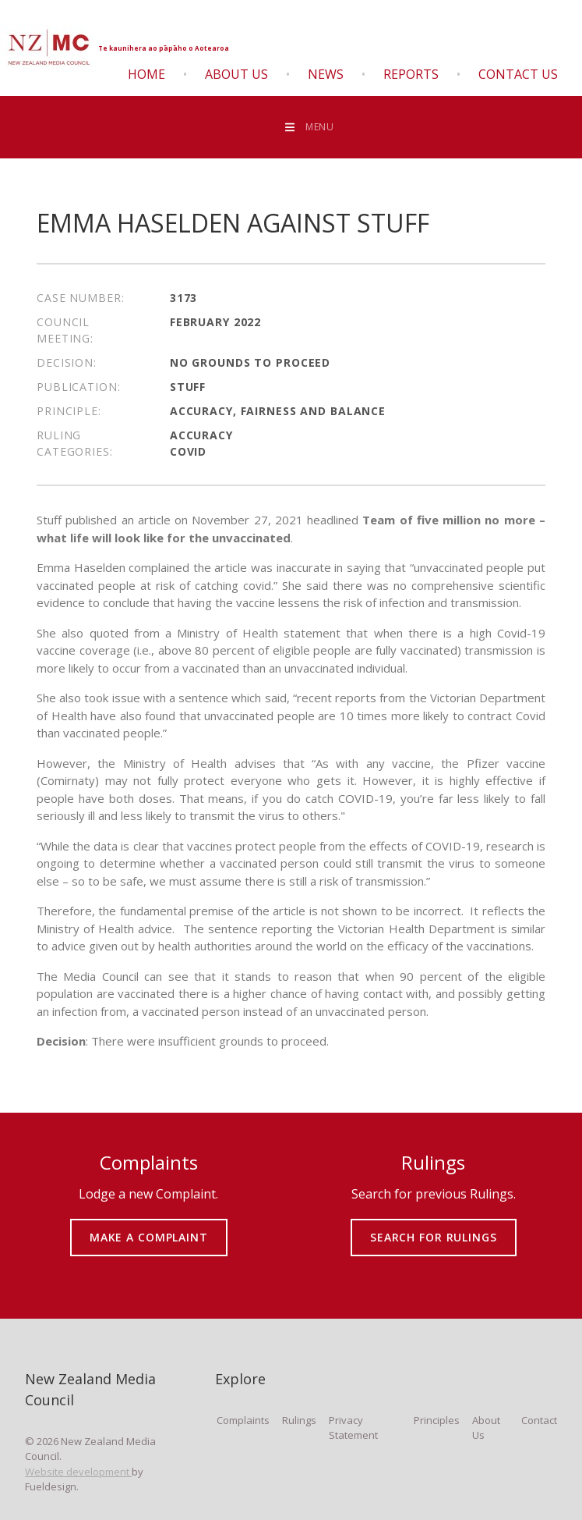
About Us (236, 74)
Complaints (243, 1420)
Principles (437, 1420)
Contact (539, 1420)
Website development (78, 1472)
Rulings (299, 1420)
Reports (411, 74)
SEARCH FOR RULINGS (434, 1226)
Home (146, 74)
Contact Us (518, 74)
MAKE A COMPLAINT (148, 1226)
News (326, 74)
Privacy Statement (353, 1428)
